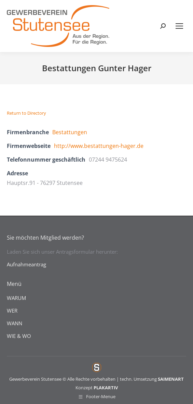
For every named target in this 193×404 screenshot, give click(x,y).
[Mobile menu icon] (179, 26)
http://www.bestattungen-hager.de (98, 146)
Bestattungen (69, 132)
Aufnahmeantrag (26, 264)
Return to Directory (26, 113)
